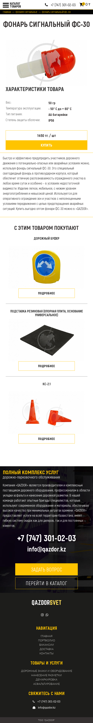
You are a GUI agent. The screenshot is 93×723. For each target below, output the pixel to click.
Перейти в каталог (46, 583)
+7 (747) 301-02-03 (63, 4)
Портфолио (46, 640)
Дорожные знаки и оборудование (46, 670)
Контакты (46, 653)
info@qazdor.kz (46, 549)
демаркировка (46, 679)
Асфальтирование (46, 683)
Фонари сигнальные (26, 12)
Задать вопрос (46, 569)
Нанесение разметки (46, 675)
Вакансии (46, 644)
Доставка (47, 649)
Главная (7, 12)
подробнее (46, 293)
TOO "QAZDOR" (46, 720)
